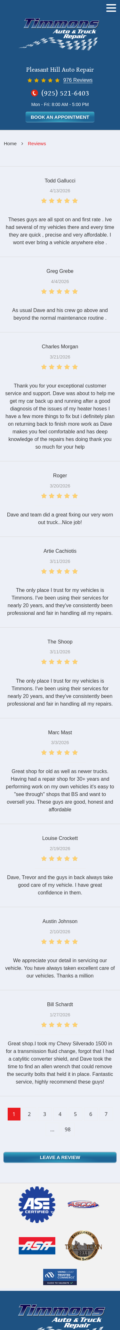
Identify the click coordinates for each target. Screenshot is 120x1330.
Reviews (37, 143)
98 (67, 1129)
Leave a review (60, 1157)
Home (10, 143)
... (52, 1129)
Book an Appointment (60, 117)
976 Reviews (78, 80)
